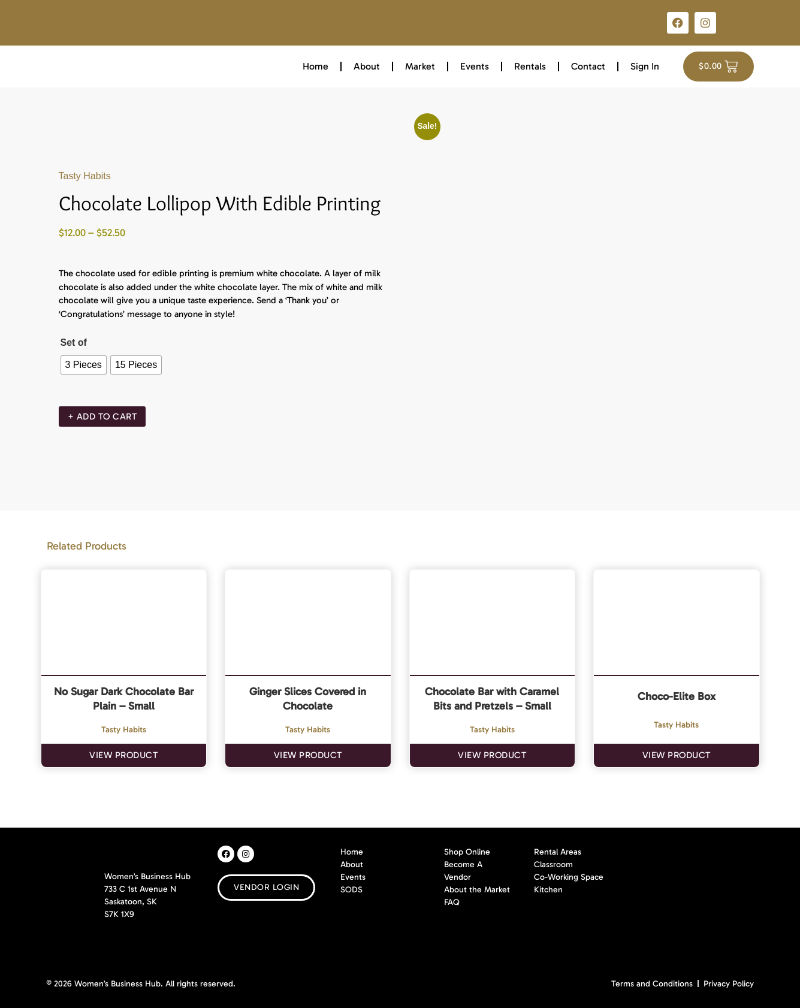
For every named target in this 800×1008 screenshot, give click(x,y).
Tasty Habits (85, 176)
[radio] (83, 365)
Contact (588, 66)
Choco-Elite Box (677, 696)
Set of (74, 342)
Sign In (644, 66)
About (367, 66)
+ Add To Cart (102, 416)
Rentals (530, 66)
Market (420, 66)
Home (315, 66)
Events (474, 66)
